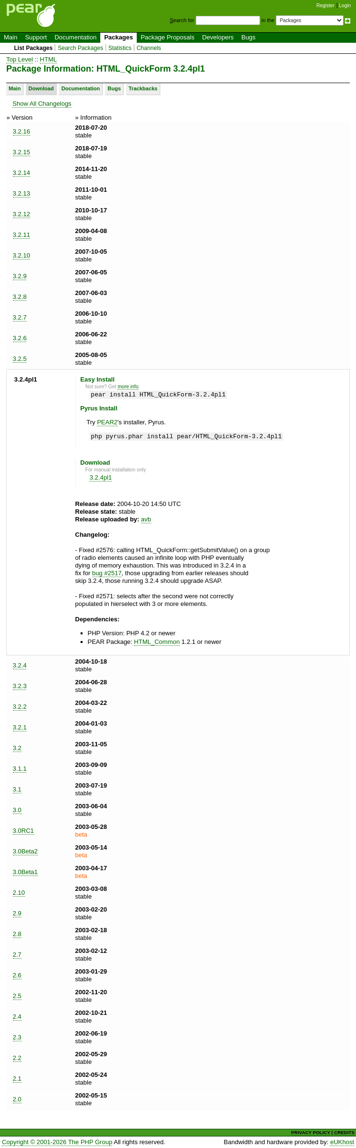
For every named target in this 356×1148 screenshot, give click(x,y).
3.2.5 (20, 358)
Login (345, 5)
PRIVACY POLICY (310, 1132)
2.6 (17, 975)
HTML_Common (156, 641)
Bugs (248, 37)
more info (128, 386)
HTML (48, 59)
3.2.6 (20, 338)
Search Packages (80, 48)
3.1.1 (20, 768)
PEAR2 (107, 422)
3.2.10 (21, 255)
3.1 (17, 789)
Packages (118, 37)
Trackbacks (143, 88)
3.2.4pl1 (101, 477)
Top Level (19, 59)
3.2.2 (20, 706)
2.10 (19, 892)
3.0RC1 (23, 830)
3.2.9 (20, 276)
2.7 (17, 954)
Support (36, 37)
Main (10, 37)
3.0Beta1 (25, 872)
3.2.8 (20, 296)
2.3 (17, 1037)
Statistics (119, 48)
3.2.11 (21, 234)
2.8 (17, 934)
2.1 (17, 1078)
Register (325, 5)
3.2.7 (20, 317)
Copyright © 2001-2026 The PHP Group (57, 1142)
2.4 (17, 1016)
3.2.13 (21, 193)
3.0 (17, 810)
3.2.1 (20, 727)
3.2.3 (20, 686)
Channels (149, 48)
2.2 (17, 1058)
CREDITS (344, 1132)
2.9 (17, 913)
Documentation (75, 37)
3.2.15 (21, 152)
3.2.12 (21, 214)
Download (41, 88)
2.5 (17, 996)
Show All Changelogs (41, 103)
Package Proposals (167, 37)
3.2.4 (20, 665)
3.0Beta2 (25, 851)
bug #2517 (106, 573)
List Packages (33, 48)
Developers (218, 37)
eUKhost (342, 1142)
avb (146, 519)
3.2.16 (21, 131)
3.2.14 (21, 172)
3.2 (17, 748)
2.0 (17, 1099)
